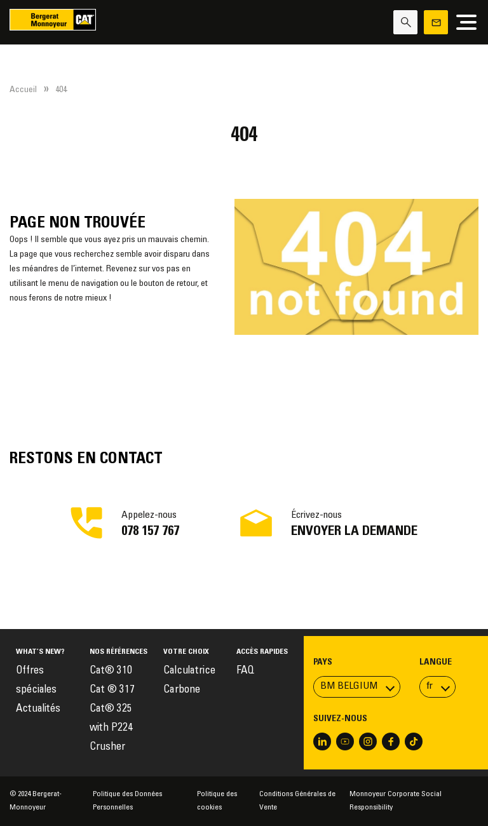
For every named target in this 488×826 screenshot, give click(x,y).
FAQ (245, 671)
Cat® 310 (111, 671)
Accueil (23, 90)
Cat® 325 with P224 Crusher (111, 728)
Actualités (38, 709)
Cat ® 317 (112, 690)
